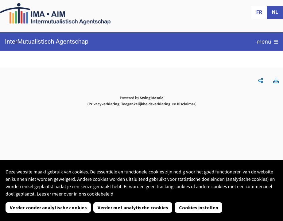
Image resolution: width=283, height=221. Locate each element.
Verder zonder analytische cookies (48, 207)
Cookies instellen (198, 207)
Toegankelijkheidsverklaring (145, 104)
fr (259, 12)
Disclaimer (186, 104)
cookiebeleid (100, 194)
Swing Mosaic (151, 97)
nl (275, 12)
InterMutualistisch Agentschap (46, 41)
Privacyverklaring (103, 104)
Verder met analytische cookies (133, 207)
